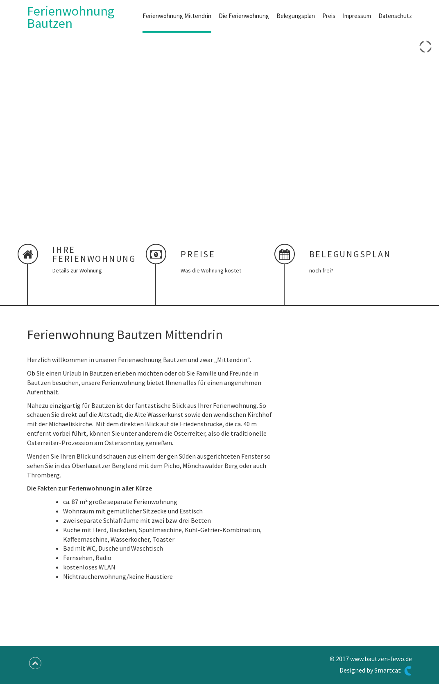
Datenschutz (395, 16)
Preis (328, 16)
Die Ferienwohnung (244, 16)
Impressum (357, 16)
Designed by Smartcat (375, 671)
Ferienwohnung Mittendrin (177, 16)
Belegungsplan (295, 16)
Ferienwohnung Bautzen (70, 17)
